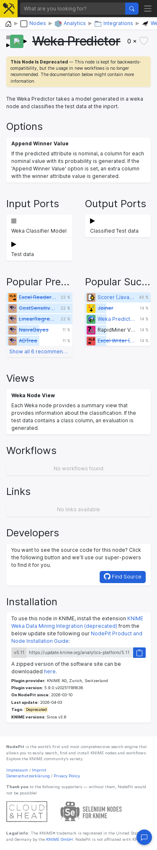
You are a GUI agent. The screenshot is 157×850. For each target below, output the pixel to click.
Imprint (39, 770)
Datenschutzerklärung (28, 776)
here (50, 671)
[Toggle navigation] (148, 9)
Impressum (17, 770)
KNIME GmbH (59, 839)
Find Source (123, 576)
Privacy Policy (67, 776)
